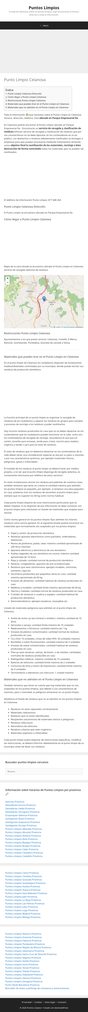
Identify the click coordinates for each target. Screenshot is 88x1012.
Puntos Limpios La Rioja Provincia (23, 900)
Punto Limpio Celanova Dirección (25, 93)
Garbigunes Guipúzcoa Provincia (22, 822)
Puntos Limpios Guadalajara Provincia (25, 883)
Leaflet (56, 327)
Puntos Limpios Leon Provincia (21, 906)
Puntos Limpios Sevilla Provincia (22, 961)
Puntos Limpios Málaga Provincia (22, 917)
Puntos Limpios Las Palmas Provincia (24, 903)
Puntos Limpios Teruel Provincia (22, 967)
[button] (44, 299)
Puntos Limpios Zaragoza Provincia (23, 981)
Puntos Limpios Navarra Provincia (23, 933)
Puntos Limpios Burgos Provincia (22, 845)
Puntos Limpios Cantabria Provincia (24, 852)
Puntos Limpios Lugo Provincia (21, 910)
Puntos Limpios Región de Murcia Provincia (28, 947)
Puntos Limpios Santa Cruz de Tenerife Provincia (31, 954)
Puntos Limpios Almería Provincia (23, 835)
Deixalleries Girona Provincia (20, 805)
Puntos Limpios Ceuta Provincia (22, 872)
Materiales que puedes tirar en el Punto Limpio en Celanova (38, 103)
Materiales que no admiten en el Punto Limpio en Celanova (38, 107)
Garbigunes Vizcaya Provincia (20, 825)
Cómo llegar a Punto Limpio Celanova (27, 97)
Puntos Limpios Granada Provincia (23, 879)
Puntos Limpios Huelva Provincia (22, 886)
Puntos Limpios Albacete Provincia (23, 828)
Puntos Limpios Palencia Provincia (23, 940)
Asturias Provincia (14, 801)
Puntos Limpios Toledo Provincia (22, 971)
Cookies (38, 1002)
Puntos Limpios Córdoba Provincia (23, 876)
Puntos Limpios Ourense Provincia (23, 937)
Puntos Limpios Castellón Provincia (23, 856)
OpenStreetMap (69, 327)
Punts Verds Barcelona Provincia (22, 984)
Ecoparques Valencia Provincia (21, 815)
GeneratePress (61, 1007)
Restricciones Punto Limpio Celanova (27, 100)
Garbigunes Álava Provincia (19, 818)
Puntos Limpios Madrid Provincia (22, 913)
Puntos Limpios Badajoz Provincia (23, 842)
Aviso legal (50, 1002)
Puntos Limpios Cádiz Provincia (21, 849)
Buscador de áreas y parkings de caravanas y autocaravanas (37, 988)
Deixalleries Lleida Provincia (20, 808)
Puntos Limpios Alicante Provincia (23, 832)
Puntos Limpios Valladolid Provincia (24, 974)
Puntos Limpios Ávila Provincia (21, 839)
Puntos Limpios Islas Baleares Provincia (26, 893)
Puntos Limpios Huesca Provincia (22, 889)
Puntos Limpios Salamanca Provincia (24, 950)
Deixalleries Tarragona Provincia (22, 811)
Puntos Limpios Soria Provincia (21, 964)
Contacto (62, 1002)
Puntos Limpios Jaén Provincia (21, 896)
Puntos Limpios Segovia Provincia (23, 957)
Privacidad (27, 1002)
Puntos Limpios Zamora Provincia (23, 978)
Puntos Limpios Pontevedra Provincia (25, 944)
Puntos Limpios (44, 7)
